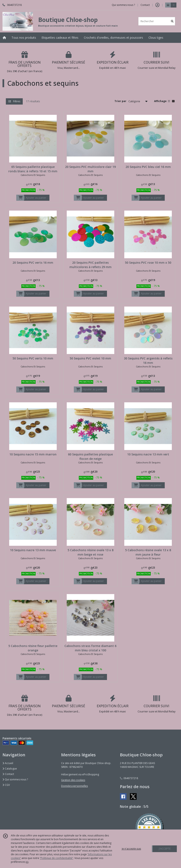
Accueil (8, 763)
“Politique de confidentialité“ (56, 858)
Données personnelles (74, 786)
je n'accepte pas (131, 848)
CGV (6, 785)
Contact (145, 5)
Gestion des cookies (73, 780)
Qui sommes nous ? (15, 779)
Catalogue (10, 768)
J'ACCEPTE (165, 848)
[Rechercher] (172, 21)
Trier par (120, 101)
